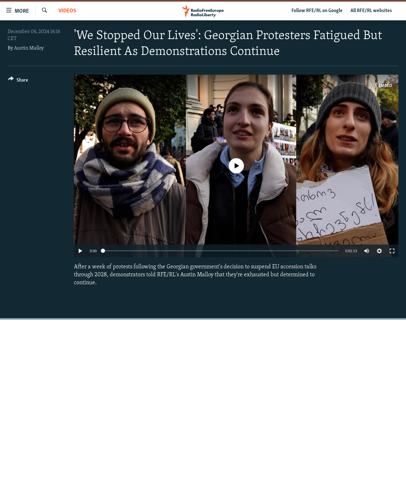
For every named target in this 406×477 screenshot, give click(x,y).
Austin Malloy (29, 48)
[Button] (18, 81)
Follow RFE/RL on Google (317, 10)
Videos (67, 11)
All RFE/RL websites (371, 10)
